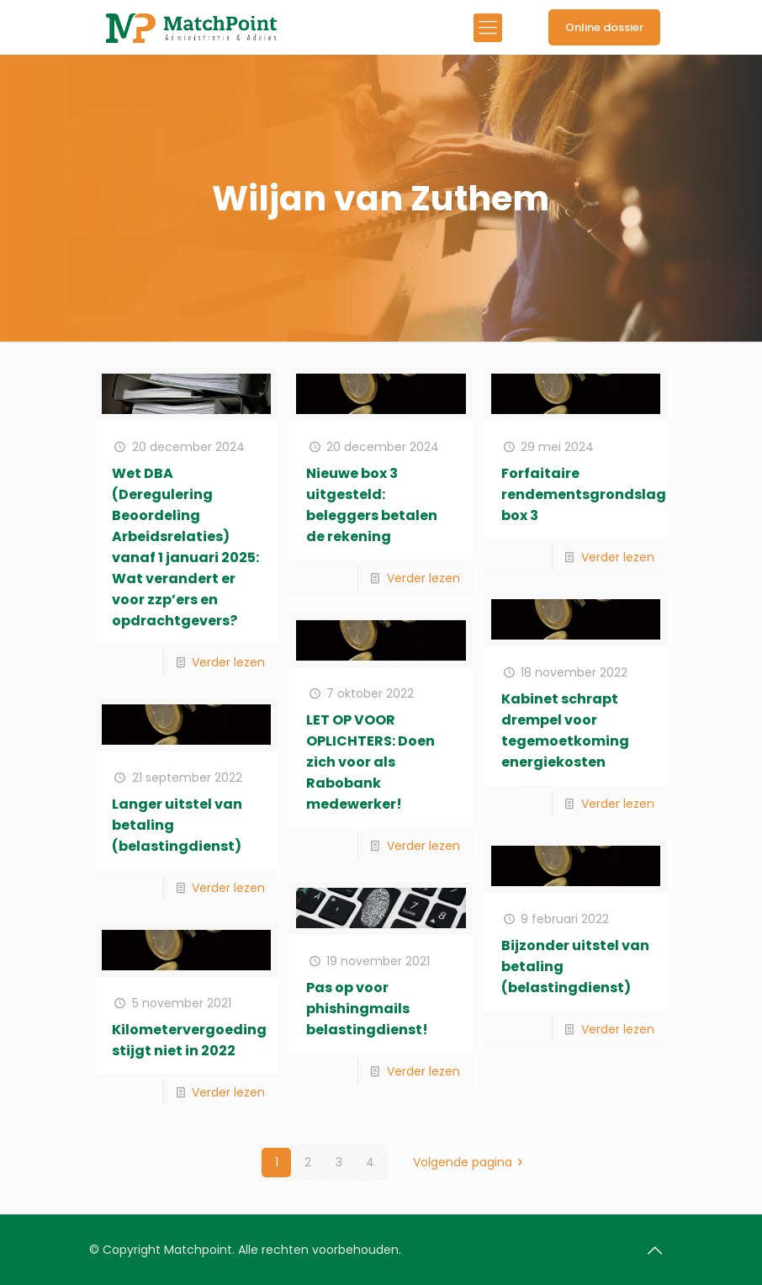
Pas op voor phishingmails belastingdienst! (367, 1008)
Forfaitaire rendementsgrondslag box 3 (583, 494)
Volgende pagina (471, 1162)
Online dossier (604, 27)
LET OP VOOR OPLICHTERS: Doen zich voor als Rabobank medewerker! (370, 762)
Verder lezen (228, 662)
